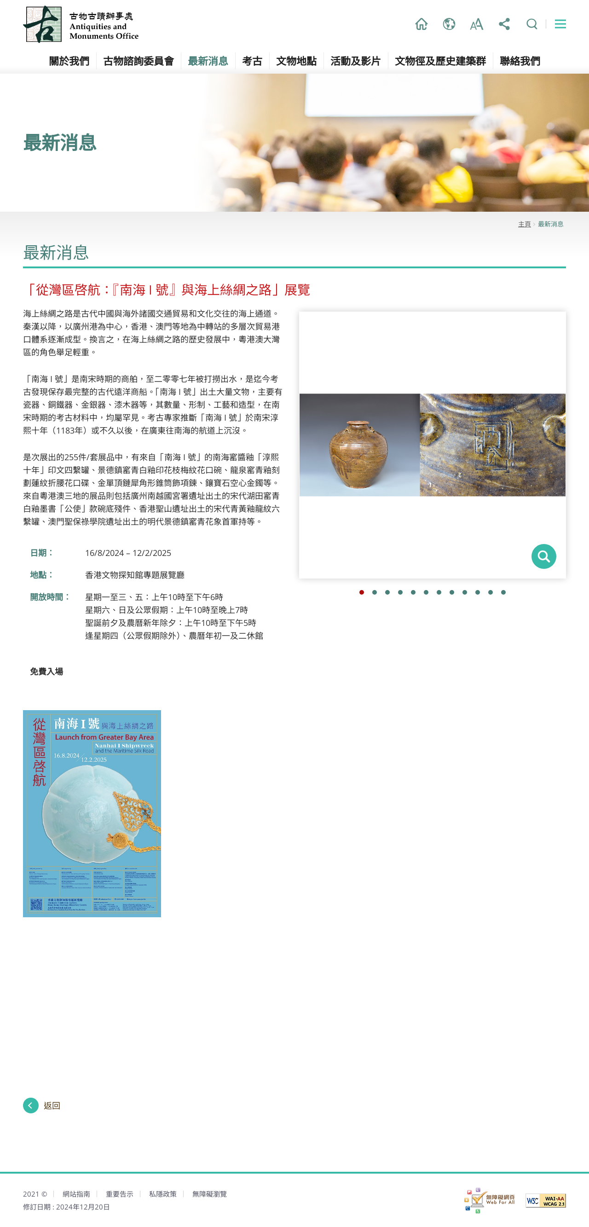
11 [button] (490, 592)
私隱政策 (163, 1193)
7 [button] (439, 592)
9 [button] (464, 592)
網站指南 (76, 1193)
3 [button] (387, 592)
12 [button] (503, 592)
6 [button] (426, 592)
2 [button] (374, 592)
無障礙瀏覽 (209, 1193)
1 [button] (361, 592)
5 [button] (413, 592)
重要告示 (119, 1193)
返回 (52, 1105)
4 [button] (400, 592)
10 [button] (477, 592)
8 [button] (451, 592)
